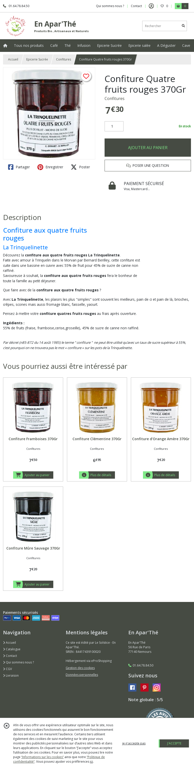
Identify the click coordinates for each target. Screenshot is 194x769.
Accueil (13, 59)
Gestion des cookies (80, 668)
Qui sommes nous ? (18, 662)
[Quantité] (114, 126)
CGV (7, 669)
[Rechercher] (183, 26)
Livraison (11, 675)
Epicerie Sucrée (37, 59)
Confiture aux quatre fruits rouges (45, 234)
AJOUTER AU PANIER (147, 147)
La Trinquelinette (25, 247)
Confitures (63, 59)
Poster (80, 167)
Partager (19, 167)
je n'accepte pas (134, 743)
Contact (136, 6)
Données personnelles (82, 675)
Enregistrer (50, 167)
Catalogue (11, 649)
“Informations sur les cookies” (42, 757)
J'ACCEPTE (174, 743)
